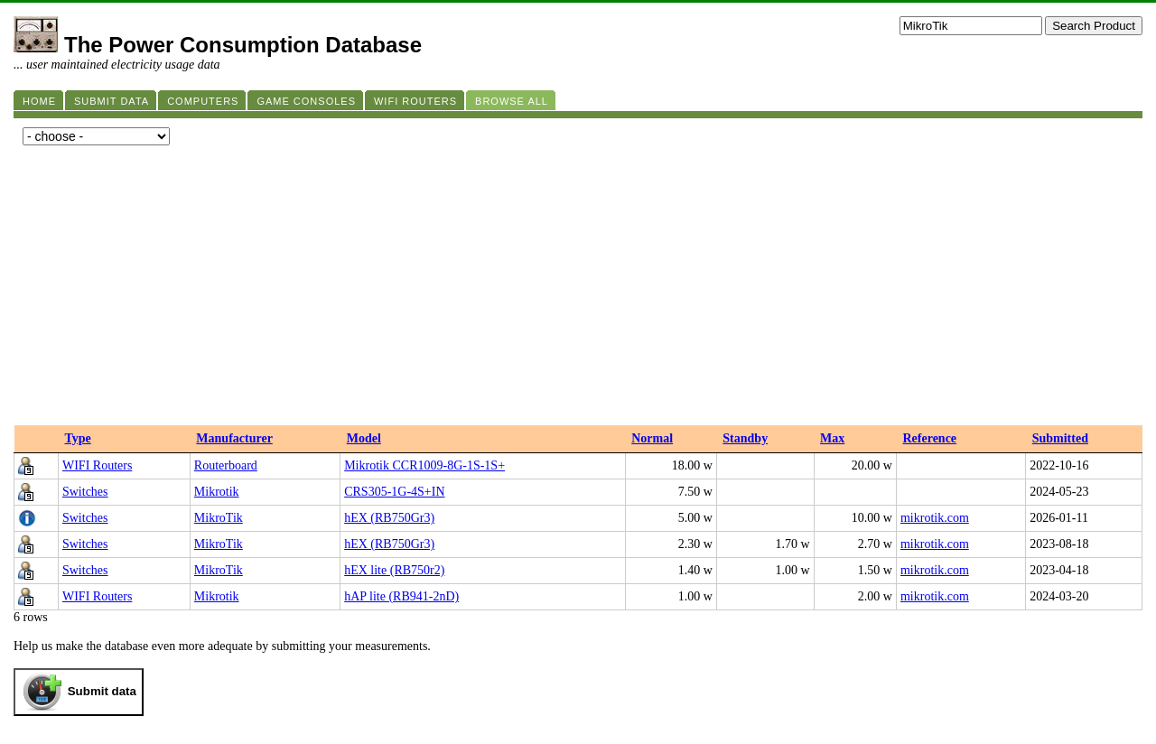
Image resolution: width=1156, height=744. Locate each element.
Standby (745, 438)
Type (77, 438)
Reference (929, 438)
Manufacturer (234, 438)
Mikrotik (216, 491)
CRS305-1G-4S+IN (394, 491)
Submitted (1060, 438)
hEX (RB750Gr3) (389, 518)
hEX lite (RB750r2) (394, 570)
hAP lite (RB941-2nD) (401, 596)
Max (832, 438)
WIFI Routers (97, 465)
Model (364, 438)
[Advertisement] (578, 289)
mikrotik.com (934, 518)
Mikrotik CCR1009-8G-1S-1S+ (424, 465)
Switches (85, 491)
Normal (652, 438)
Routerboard (225, 465)
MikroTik (218, 518)
